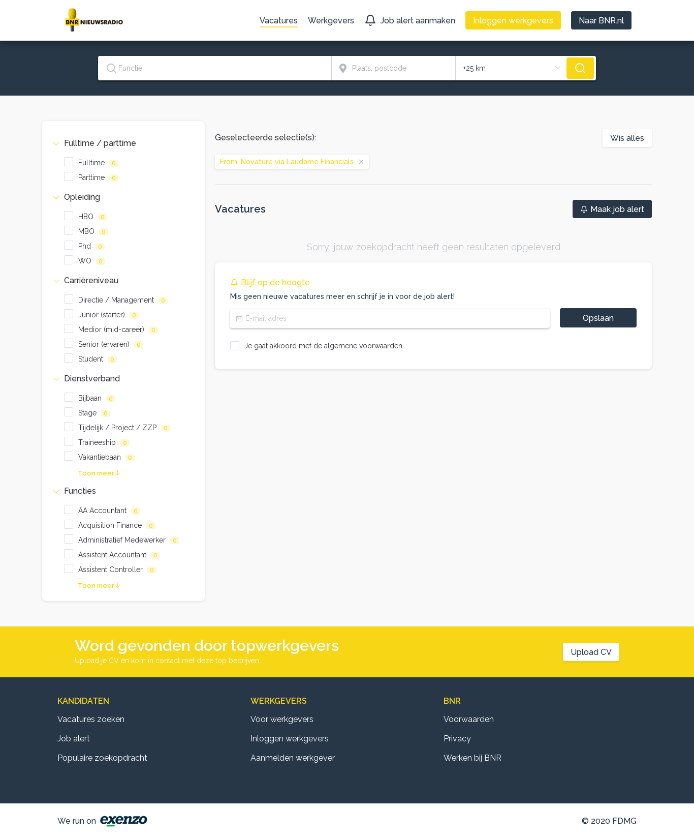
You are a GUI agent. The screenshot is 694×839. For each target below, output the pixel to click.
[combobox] (215, 68)
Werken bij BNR (472, 758)
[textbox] (214, 68)
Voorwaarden (469, 719)
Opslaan (598, 318)
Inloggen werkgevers (289, 738)
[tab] (123, 143)
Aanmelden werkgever (292, 758)
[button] (123, 143)
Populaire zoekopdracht (102, 758)
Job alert (73, 738)
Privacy (457, 738)
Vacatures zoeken (90, 719)
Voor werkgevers (281, 719)
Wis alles (627, 138)
